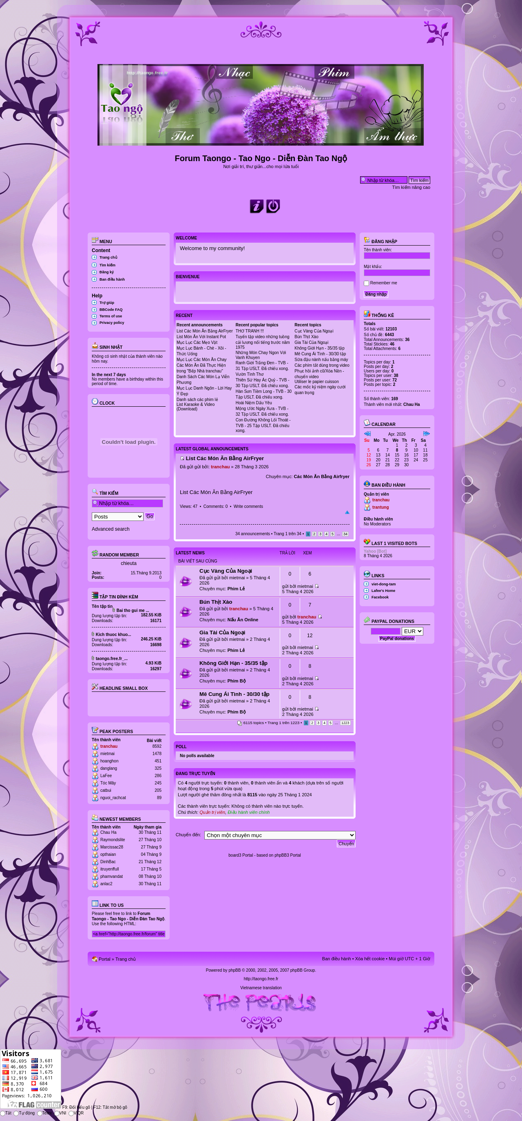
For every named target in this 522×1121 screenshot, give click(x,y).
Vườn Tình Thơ (249, 374)
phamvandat (111, 876)
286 (158, 775)
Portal (105, 959)
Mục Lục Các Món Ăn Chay (202, 359)
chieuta (129, 563)
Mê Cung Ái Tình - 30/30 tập (320, 354)
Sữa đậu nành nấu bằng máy (321, 359)
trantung (380, 507)
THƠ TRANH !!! (250, 331)
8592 (157, 746)
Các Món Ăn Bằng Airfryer (321, 476)
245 (158, 783)
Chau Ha (108, 832)
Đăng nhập (380, 241)
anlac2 (106, 884)
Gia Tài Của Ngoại (311, 342)
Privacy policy (112, 323)
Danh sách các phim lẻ (197, 399)
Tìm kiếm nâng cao (411, 187)
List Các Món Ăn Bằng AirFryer (205, 331)
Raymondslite (112, 839)
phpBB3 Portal (287, 855)
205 (158, 790)
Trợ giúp (107, 303)
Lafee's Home (383, 591)
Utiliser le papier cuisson (316, 381)
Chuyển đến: (188, 834)
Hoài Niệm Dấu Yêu (254, 403)
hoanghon (109, 761)
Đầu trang (347, 512)
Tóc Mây (108, 783)
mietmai (107, 753)
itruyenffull (109, 869)
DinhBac (108, 862)
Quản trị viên (212, 812)
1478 (157, 753)
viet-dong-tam (384, 584)
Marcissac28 (111, 847)
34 (345, 534)
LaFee (106, 775)
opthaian (108, 854)
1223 (345, 723)
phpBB (234, 970)
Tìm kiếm (107, 265)
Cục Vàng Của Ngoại (313, 331)
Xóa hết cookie (370, 958)
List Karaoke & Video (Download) (196, 406)
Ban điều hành (112, 279)
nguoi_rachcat (113, 797)
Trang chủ (108, 257)
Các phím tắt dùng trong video (321, 365)
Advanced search (111, 529)
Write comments (248, 506)
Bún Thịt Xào (306, 337)
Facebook (380, 597)
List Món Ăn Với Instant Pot (201, 337)
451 (158, 761)
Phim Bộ (237, 680)
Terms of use (111, 316)
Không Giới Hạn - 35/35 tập (319, 348)
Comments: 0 (215, 506)
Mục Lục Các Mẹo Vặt (197, 342)
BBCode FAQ (111, 310)
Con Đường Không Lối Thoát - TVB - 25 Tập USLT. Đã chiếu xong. (263, 425)
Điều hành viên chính (249, 812)
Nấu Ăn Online (243, 619)
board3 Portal (240, 855)
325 (158, 768)
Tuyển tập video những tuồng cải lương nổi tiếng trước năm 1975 (263, 342)
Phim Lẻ (236, 588)
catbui (105, 790)
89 (159, 797)
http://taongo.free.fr (261, 979)
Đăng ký (107, 272)
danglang (108, 768)
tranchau (108, 746)
